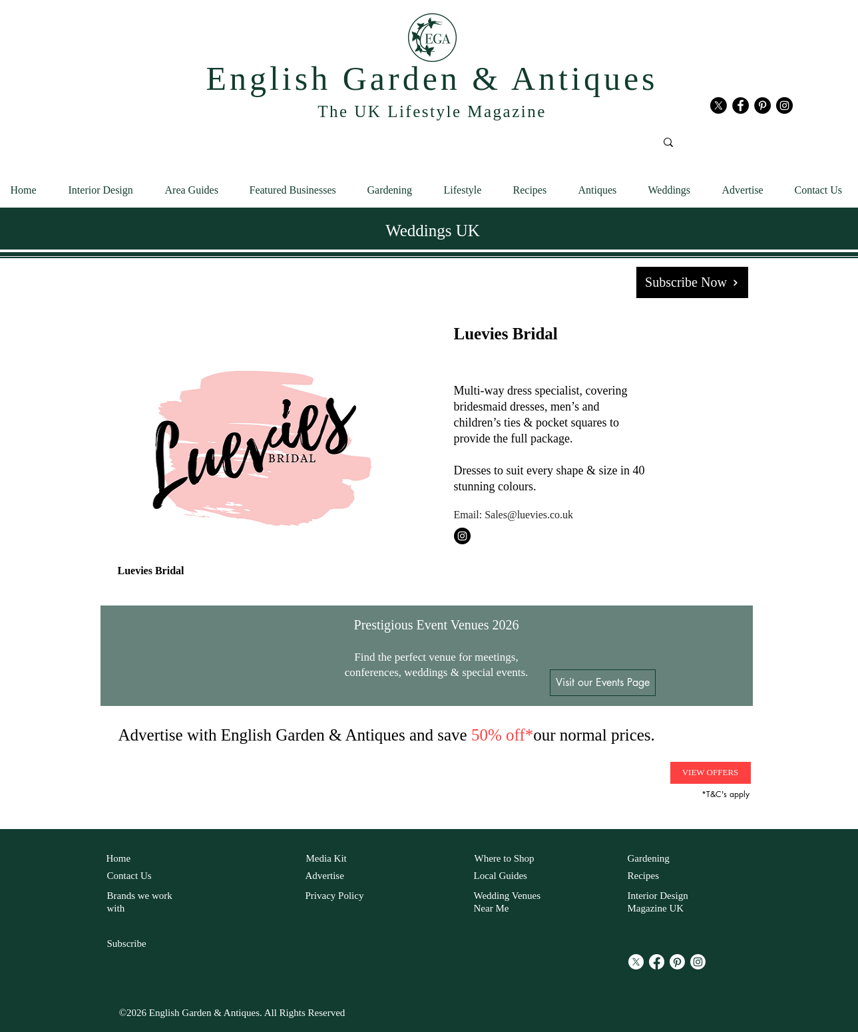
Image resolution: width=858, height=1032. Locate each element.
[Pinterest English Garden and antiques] (762, 105)
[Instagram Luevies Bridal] (462, 536)
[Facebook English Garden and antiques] (740, 105)
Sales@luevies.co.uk (529, 514)
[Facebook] (656, 961)
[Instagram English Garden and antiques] (784, 105)
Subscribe (126, 943)
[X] (718, 105)
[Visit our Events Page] (603, 682)
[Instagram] (698, 961)
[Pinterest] (677, 961)
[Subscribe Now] (692, 282)
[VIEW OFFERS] (710, 772)
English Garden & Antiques (432, 78)
